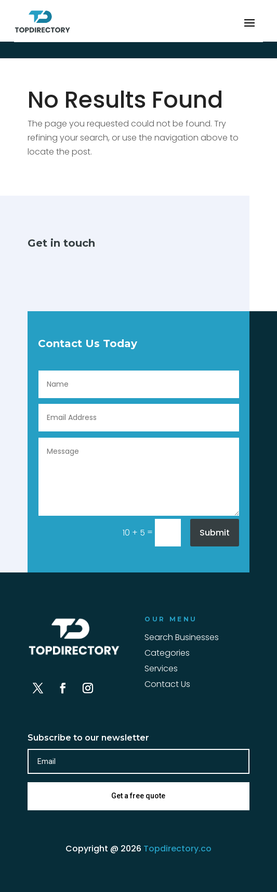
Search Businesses (181, 638)
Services (161, 669)
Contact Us (167, 685)
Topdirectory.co (177, 849)
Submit (215, 533)
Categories (167, 654)
